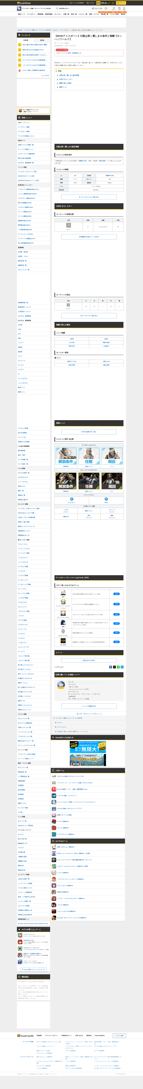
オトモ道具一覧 (23, 464)
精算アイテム (22, 803)
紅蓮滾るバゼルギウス (25, 678)
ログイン (121, 3)
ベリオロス (21, 633)
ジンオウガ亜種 (23, 575)
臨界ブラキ (21, 701)
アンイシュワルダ (23, 548)
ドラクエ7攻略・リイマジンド (45, 1046)
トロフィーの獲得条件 (25, 892)
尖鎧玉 (106, 339)
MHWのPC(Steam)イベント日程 (28, 180)
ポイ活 (90, 3)
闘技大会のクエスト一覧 (26, 741)
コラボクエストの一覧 (25, 736)
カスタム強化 (114, 14)
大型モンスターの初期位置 (26, 517)
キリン (67, 161)
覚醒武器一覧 (22, 265)
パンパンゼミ (22, 437)
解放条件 (66, 457)
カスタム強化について (25, 888)
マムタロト (21, 638)
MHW (106, 500)
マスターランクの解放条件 (26, 154)
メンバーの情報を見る (89, 706)
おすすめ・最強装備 (24, 316)
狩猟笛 (20, 347)
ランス (20, 356)
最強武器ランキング (24, 307)
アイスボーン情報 (23, 131)
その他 (20, 812)
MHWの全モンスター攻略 (26, 513)
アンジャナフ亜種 (23, 553)
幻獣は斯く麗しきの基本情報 (69, 75)
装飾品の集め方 (23, 499)
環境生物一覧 (22, 772)
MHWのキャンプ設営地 (25, 825)
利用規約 (39, 1035)
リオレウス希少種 (23, 660)
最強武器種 (48, 14)
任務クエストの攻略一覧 (26, 145)
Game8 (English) (100, 1035)
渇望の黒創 (102, 161)
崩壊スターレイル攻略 (43, 1050)
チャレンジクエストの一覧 (26, 745)
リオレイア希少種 (23, 656)
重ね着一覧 (104, 14)
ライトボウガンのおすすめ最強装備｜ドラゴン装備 (36, 60)
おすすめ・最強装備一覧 (26, 163)
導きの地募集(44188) (24, 203)
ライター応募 (119, 1035)
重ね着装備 (21, 450)
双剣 (19, 338)
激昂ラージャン (23, 683)
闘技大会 (66, 516)
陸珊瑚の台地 (82, 161)
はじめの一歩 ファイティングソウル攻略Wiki (107, 1068)
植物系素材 (21, 781)
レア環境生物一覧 (23, 776)
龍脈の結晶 (106, 342)
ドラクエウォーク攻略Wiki (44, 1053)
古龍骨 (72, 339)
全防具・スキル (23, 256)
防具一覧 (74, 14)
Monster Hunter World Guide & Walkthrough (33, 923)
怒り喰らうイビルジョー (26, 665)
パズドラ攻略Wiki (70, 1050)
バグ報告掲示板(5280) (25, 229)
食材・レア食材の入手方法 (26, 897)
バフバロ (21, 616)
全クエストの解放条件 (25, 723)
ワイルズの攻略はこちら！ (26, 136)
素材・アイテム (94, 14)
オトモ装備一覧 (23, 459)
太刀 (19, 334)
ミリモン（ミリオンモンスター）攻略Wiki (106, 1066)
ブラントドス (22, 629)
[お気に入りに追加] (97, 8)
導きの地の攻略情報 (24, 158)
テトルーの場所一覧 (24, 901)
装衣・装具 (21, 455)
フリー (111, 457)
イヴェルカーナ (23, 557)
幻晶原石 (106, 346)
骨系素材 (21, 799)
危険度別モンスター (24, 531)
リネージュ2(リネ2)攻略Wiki (73, 1068)
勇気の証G (72, 346)
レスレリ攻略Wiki (70, 1061)
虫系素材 (21, 785)
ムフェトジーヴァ (23, 647)
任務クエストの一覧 (24, 727)
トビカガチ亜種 (23, 598)
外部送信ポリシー (66, 1035)
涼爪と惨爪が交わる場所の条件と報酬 (34, 44)
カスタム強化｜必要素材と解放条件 (33, 70)
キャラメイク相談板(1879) (26, 238)
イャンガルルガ (23, 562)
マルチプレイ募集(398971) (26, 198)
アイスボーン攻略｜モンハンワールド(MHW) (69, 718)
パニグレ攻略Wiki (42, 1068)
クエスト (60, 722)
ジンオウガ (21, 571)
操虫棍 (20, 352)
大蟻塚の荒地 (22, 856)
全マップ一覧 (22, 821)
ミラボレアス (22, 642)
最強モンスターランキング (26, 526)
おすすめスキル (23, 477)
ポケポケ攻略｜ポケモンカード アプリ (105, 1046)
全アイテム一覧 (23, 767)
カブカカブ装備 (23, 428)
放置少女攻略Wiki (70, 1066)
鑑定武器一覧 (22, 261)
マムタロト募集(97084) (25, 207)
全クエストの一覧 (23, 718)
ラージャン (21, 651)
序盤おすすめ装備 (23, 442)
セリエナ (21, 834)
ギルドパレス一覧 (23, 270)
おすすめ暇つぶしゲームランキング (34, 969)
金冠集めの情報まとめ (25, 910)
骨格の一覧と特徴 (23, 522)
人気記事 (25, 40)
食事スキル (21, 486)
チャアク (21, 365)
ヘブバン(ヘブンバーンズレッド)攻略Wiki (106, 1061)
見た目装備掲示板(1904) (26, 243)
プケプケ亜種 (22, 620)
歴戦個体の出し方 (23, 535)
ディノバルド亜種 (23, 593)
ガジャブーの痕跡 (23, 906)
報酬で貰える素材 (65, 83)
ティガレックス (23, 580)
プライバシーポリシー (51, 1035)
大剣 (19, 329)
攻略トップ (21, 14)
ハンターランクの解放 (25, 883)
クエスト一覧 (83, 14)
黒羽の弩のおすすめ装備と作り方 (33, 50)
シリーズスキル (23, 482)
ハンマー (21, 343)
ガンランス (21, 360)
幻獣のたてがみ (71, 361)
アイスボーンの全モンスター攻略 (28, 508)
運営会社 (89, 1035)
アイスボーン (31, 14)
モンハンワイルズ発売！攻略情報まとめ (69, 53)
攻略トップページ (23, 122)
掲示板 (123, 14)
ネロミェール (22, 607)
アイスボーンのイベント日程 (27, 171)
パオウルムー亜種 (23, 611)
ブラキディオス (23, 625)
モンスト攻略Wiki (99, 1050)
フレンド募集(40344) (24, 212)
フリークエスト (61, 727)
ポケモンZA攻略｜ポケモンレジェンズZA (49, 1042)
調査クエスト (89, 511)
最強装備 (40, 14)
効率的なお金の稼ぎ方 (25, 915)
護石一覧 (21, 491)
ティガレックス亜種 (24, 584)
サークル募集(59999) (24, 216)
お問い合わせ (79, 1035)
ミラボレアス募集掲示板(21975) (28, 189)
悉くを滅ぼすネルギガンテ (26, 687)
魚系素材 (21, 794)
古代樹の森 (21, 852)
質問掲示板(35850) (24, 225)
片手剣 (20, 325)
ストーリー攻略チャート (26, 149)
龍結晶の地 (21, 870)
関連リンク (63, 87)
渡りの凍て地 (22, 839)
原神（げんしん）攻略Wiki (44, 1057)
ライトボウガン (23, 378)
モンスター (57, 14)
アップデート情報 (23, 127)
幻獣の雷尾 (71, 365)
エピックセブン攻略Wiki (44, 1066)
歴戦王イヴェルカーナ (25, 705)
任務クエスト (88, 457)
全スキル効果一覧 (23, 473)
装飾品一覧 (21, 495)
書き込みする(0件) (89, 660)
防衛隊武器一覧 (23, 302)
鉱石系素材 (21, 790)
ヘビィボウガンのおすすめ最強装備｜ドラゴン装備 (36, 65)
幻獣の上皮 (106, 361)
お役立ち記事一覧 (23, 879)
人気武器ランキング (24, 311)
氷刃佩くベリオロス (24, 696)
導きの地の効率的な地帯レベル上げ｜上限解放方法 (36, 55)
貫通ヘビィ (21, 392)
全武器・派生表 (23, 252)
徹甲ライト (21, 387)
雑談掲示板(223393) (24, 220)
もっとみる (45, 75)
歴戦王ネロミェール (24, 710)
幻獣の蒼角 (106, 365)
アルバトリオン (23, 544)
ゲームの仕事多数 (77, 3)
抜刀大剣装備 (22, 433)
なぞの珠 (71, 342)
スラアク (21, 369)
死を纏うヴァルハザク (25, 692)
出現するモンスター (66, 79)
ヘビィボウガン (23, 383)
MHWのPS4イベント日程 (26, 176)
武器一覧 (66, 14)
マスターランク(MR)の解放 (26, 754)
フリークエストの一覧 (25, 732)
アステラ (21, 848)
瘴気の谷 (21, 865)
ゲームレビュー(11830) (25, 234)
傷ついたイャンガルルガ (26, 674)
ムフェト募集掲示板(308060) (27, 194)
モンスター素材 (23, 808)
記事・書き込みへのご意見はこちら (89, 714)
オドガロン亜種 (23, 566)
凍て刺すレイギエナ (24, 669)
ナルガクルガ (22, 602)
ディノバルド (22, 589)
